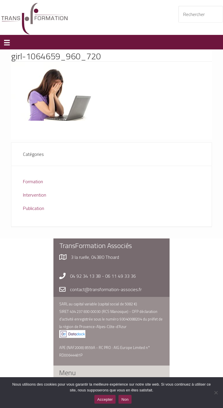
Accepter (105, 399)
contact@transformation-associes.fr (106, 289)
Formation (33, 181)
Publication (33, 208)
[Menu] (7, 42)
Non (125, 399)
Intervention (34, 194)
